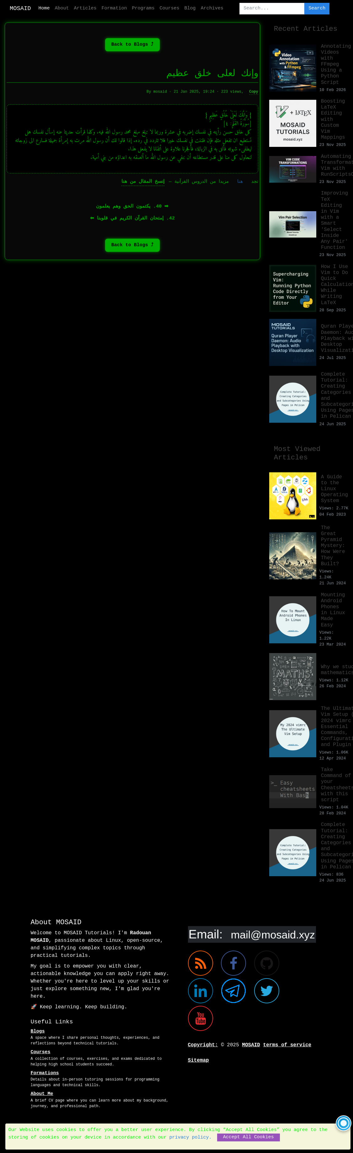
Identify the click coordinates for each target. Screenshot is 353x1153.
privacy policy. (190, 1137)
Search (316, 8)
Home (44, 8)
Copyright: (203, 1045)
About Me (42, 1094)
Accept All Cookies (248, 1137)
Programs (143, 8)
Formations (45, 1073)
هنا (240, 183)
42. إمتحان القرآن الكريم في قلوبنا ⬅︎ (132, 220)
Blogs (38, 1031)
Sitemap (198, 1060)
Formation (114, 8)
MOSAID (20, 8)
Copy (253, 93)
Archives (212, 8)
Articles (85, 8)
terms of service (287, 1045)
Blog (190, 8)
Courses (169, 8)
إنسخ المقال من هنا (142, 183)
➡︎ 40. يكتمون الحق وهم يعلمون (132, 208)
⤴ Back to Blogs (132, 46)
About (62, 8)
